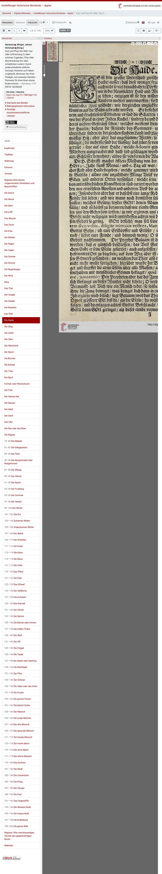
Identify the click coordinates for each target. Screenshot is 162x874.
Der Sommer (13, 495)
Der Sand (8, 415)
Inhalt (7, 141)
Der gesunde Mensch (19, 731)
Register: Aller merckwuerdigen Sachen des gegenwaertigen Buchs (19, 835)
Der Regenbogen (12, 269)
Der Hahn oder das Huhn (20, 686)
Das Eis (12, 514)
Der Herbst (13, 501)
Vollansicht (59, 22)
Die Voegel (14, 648)
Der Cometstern (16, 775)
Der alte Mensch (16, 724)
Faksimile (32, 22)
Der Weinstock (11, 345)
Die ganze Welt (16, 826)
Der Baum (9, 352)
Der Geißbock (15, 590)
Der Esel (13, 578)
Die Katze (13, 552)
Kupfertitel (9, 148)
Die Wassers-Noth (17, 807)
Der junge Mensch (17, 718)
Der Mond (9, 199)
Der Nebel (13, 533)
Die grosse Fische (17, 699)
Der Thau (8, 371)
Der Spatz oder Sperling (20, 660)
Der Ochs (13, 565)
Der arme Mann (16, 750)
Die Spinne (14, 616)
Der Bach (8, 377)
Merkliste (132, 22)
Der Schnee (9, 256)
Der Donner (9, 263)
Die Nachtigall (15, 667)
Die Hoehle (9, 301)
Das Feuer (9, 224)
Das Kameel (14, 603)
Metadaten (7, 22)
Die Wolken (9, 237)
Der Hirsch (14, 610)
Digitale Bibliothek (22, 13)
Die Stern (8, 205)
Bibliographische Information (21, 106)
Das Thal (8, 288)
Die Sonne (9, 193)
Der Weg (8, 326)
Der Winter (13, 508)
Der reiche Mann (16, 743)
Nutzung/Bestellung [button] (16, 127)
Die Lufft (8, 212)
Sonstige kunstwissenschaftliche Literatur (18, 112)
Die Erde (8, 231)
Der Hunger (14, 788)
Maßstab (8, 845)
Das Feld (8, 314)
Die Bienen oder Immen (20, 622)
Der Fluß (8, 390)
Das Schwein (15, 597)
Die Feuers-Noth (16, 813)
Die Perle (12, 454)
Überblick (20, 22)
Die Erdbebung (16, 820)
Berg (6, 282)
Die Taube (13, 654)
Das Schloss (15, 762)
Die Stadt (13, 769)
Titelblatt (8, 154)
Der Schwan (14, 680)
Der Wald (8, 409)
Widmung (9, 161)
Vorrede (8, 173)
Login (151, 22)
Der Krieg (13, 781)
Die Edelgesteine (15, 447)
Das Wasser (10, 218)
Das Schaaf (14, 584)
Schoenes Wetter (17, 520)
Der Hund (13, 546)
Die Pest (13, 794)
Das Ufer (8, 422)
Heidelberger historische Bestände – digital (26, 5)
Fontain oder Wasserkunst (17, 384)
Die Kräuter (9, 364)
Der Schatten (15, 540)
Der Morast (9, 403)
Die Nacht (12, 482)
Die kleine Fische (17, 705)
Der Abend (12, 476)
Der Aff (12, 641)
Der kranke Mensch (18, 737)
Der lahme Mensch (18, 756)
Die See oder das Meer (15, 428)
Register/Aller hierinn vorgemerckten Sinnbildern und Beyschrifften (19, 183)
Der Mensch (14, 711)
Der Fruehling (14, 489)
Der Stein (8, 339)
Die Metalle (13, 441)
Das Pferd (13, 571)
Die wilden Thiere (17, 629)
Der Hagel (9, 250)
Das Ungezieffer (16, 801)
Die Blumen (9, 358)
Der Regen (9, 244)
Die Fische (14, 692)
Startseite (6, 13)
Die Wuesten (10, 307)
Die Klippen (9, 434)
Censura (8, 167)
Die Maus (13, 559)
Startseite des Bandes (17, 103)
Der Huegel (9, 294)
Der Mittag (12, 470)
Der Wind (8, 275)
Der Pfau (13, 673)
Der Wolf (13, 635)
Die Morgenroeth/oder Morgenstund (18, 462)
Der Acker (9, 333)
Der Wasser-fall (11, 396)
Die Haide (9, 320)
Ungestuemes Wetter (19, 527)
